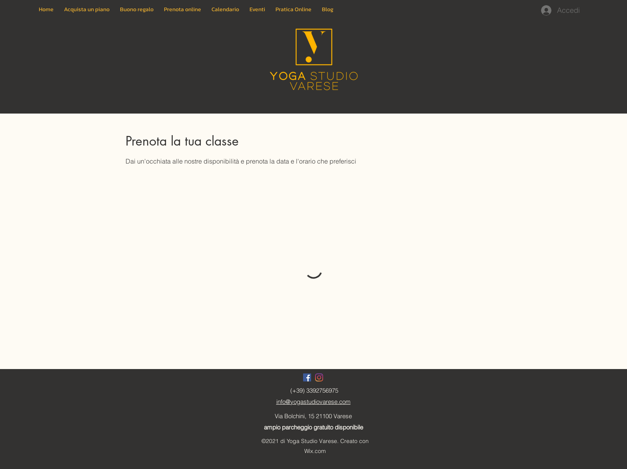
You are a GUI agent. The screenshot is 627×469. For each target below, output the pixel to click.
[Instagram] (319, 377)
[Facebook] (307, 377)
